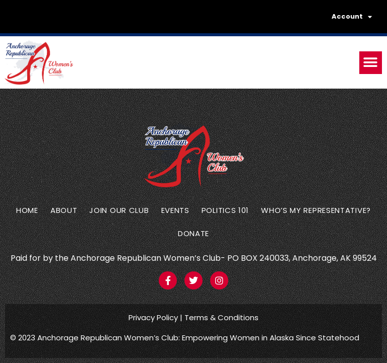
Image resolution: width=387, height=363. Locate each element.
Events (175, 210)
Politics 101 (225, 210)
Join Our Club (119, 210)
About (64, 210)
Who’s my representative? (316, 210)
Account (352, 17)
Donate (193, 233)
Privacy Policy (153, 317)
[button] (370, 62)
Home (27, 210)
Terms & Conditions (221, 317)
